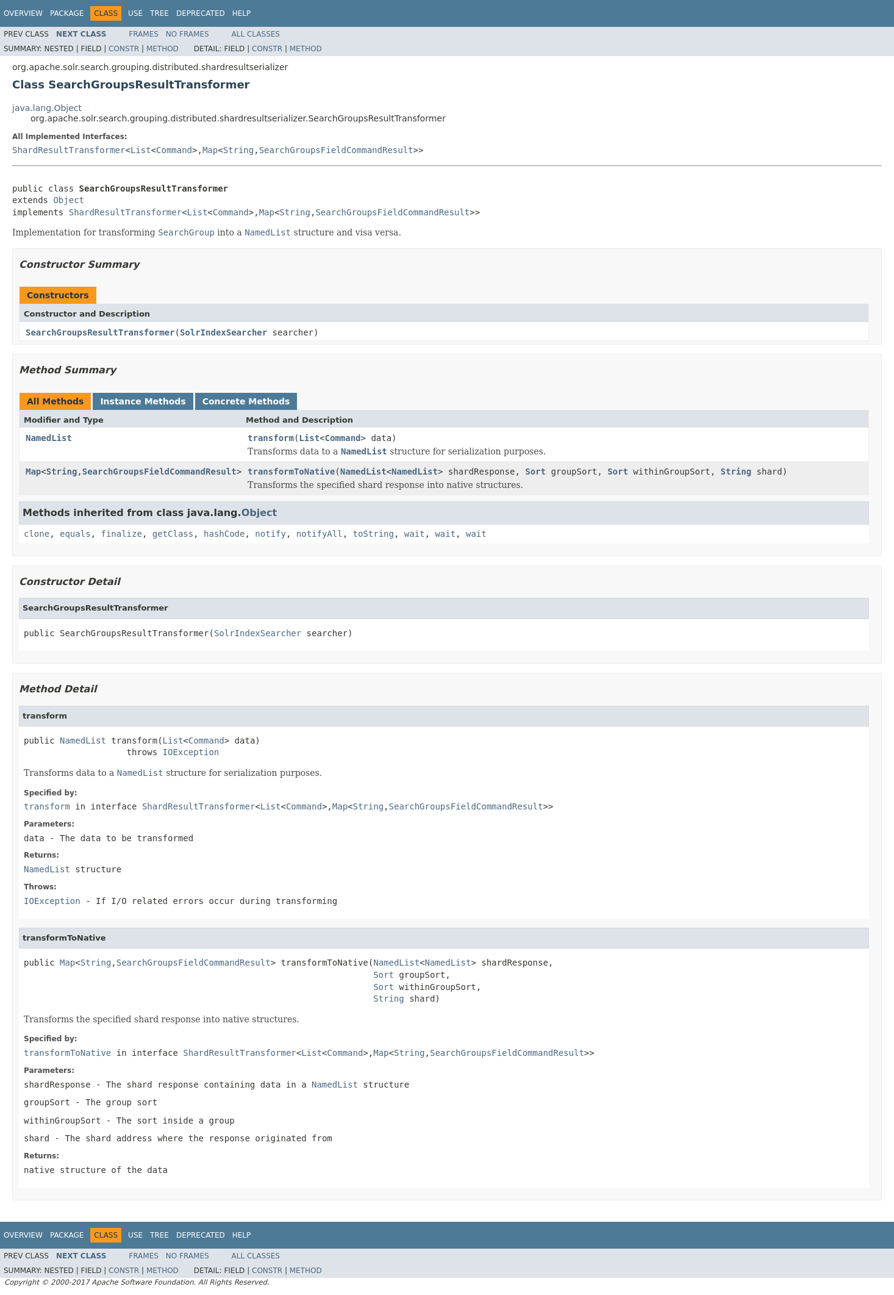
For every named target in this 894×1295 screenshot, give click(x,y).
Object (68, 200)
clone (36, 534)
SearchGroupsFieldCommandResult (336, 150)
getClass (172, 534)
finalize (121, 534)
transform (271, 438)
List (141, 150)
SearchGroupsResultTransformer (100, 332)
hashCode (224, 534)
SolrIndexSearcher (223, 332)
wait (414, 534)
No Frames (187, 34)
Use (135, 13)
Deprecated (200, 13)
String (238, 150)
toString (373, 534)
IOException (191, 752)
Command (174, 150)
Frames (144, 34)
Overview (23, 13)
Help (241, 13)
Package (67, 13)
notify (270, 534)
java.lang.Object (47, 108)
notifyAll (319, 534)
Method (162, 49)
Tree (159, 13)
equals (75, 534)
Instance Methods (142, 401)
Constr (124, 49)
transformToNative (291, 471)
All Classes (256, 34)
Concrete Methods (246, 401)
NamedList (49, 438)
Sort (535, 471)
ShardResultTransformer (68, 150)
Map (210, 150)
